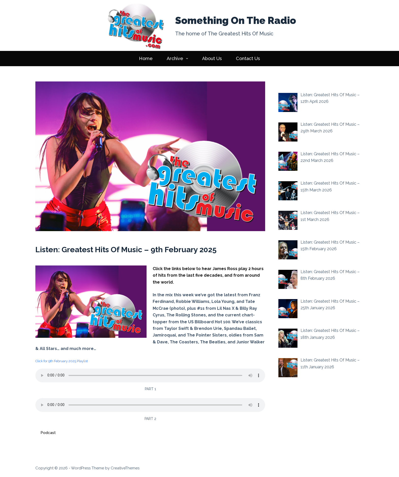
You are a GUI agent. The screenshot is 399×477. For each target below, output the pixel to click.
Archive (178, 58)
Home (146, 58)
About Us (212, 58)
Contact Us (248, 58)
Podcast (48, 432)
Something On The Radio (235, 20)
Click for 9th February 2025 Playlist (61, 361)
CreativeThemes (125, 468)
